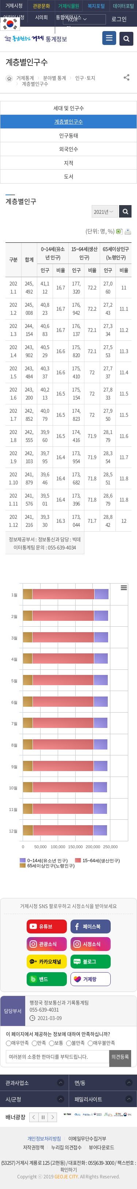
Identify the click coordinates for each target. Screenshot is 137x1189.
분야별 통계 (54, 78)
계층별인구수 (35, 84)
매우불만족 (104, 1043)
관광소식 (42, 942)
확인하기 (68, 1169)
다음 (52, 1117)
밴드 (43, 978)
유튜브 (45, 926)
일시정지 (43, 1117)
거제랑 (89, 978)
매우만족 (20, 1043)
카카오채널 (50, 961)
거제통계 (25, 78)
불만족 (78, 1043)
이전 (34, 1117)
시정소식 (85, 942)
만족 (41, 1043)
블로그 (89, 961)
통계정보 (56, 38)
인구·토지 (85, 78)
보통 (58, 1043)
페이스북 (91, 926)
